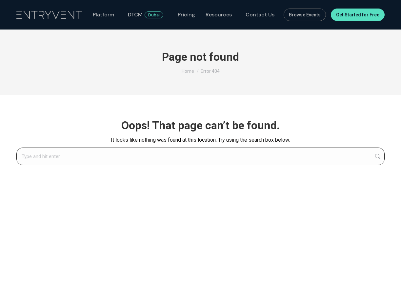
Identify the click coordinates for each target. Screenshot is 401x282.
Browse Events (305, 14)
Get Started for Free (357, 14)
